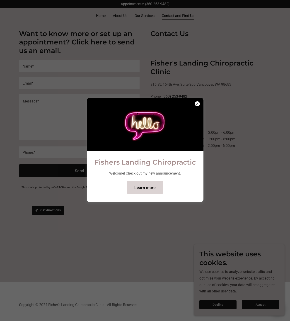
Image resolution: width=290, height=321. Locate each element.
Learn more (145, 187)
